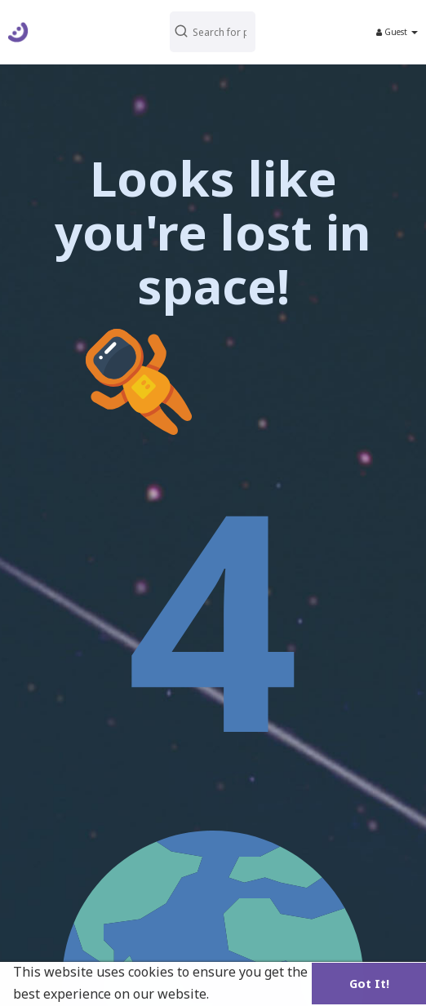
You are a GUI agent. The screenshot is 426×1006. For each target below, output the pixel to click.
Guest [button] (397, 32)
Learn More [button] (250, 994)
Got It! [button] (369, 983)
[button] (212, 31)
